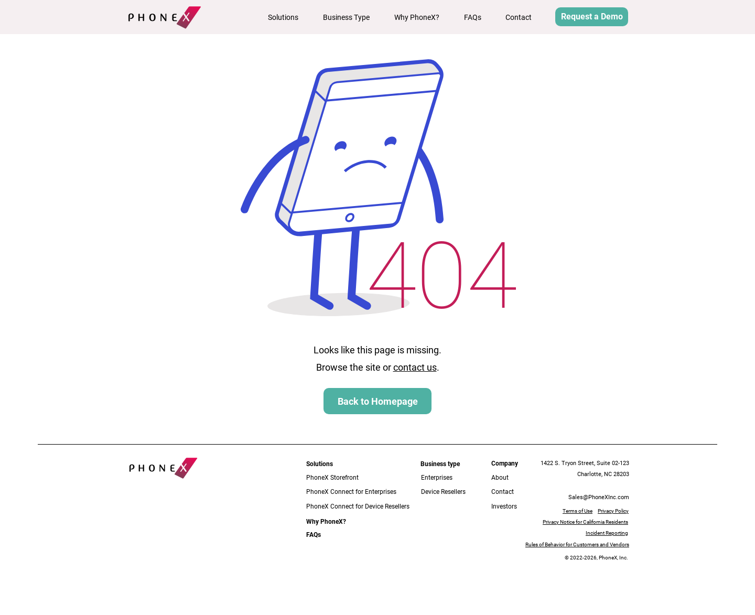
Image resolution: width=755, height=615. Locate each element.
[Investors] (511, 507)
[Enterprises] (444, 478)
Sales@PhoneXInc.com (598, 497)
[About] (507, 478)
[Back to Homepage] (377, 401)
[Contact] (511, 492)
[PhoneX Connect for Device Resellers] (360, 507)
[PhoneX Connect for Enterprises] (352, 492)
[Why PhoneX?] (326, 522)
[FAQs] (315, 535)
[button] (287, 17)
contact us (415, 367)
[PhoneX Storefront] (344, 478)
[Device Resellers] (451, 492)
